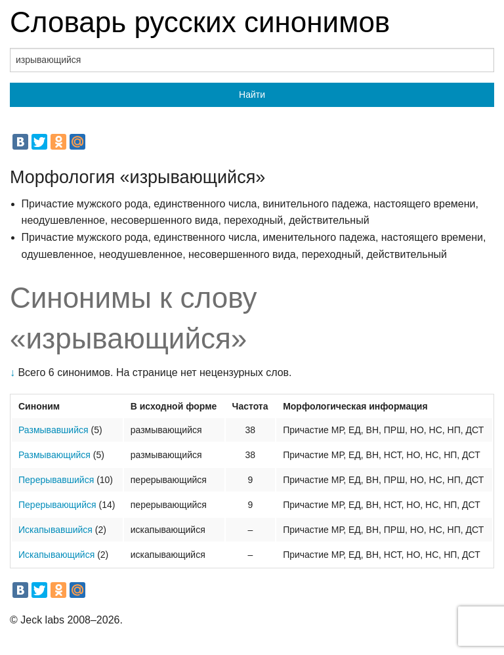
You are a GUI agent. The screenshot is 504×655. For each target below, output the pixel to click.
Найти (252, 94)
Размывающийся (54, 455)
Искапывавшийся (55, 529)
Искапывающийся (56, 554)
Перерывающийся (57, 504)
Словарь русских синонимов (200, 22)
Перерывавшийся (56, 480)
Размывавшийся (53, 430)
